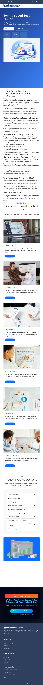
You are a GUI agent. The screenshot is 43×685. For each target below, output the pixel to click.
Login (4, 661)
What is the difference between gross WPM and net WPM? (20, 524)
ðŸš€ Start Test (9, 29)
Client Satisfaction (12, 371)
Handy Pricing (10, 329)
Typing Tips (6, 645)
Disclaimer (6, 662)
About (5, 1)
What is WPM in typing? (14, 498)
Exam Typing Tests (8, 643)
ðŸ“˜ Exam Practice (22, 29)
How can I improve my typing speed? (18, 513)
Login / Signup (36, 1)
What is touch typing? (14, 516)
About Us (5, 656)
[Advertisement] (21, 72)
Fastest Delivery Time (13, 455)
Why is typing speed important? (16, 509)
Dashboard (6, 648)
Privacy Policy (7, 659)
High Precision (10, 245)
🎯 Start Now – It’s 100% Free (21, 611)
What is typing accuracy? (14, 502)
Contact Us (10, 1)
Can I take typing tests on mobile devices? (19, 529)
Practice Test (6, 647)
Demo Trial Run (11, 413)
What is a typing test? (13, 494)
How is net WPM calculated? (15, 505)
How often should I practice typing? (17, 520)
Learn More (10, 256)
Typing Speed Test (8, 642)
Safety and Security (12, 287)
